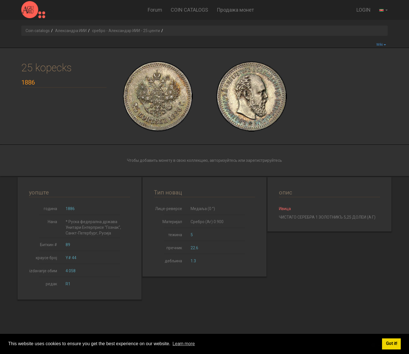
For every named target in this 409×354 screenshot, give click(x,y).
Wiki (381, 45)
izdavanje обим (43, 271)
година (50, 208)
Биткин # (48, 244)
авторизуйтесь (223, 160)
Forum (155, 10)
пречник (174, 248)
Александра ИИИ (71, 30)
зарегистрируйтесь (264, 160)
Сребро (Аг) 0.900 (207, 221)
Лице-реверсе (168, 208)
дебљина (173, 261)
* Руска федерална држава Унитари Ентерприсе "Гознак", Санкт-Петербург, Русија (93, 227)
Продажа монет (235, 10)
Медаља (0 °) (203, 208)
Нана (52, 221)
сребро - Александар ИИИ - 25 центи (126, 30)
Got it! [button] (391, 343)
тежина (175, 234)
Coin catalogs (38, 30)
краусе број (46, 257)
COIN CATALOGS (189, 10)
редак (51, 284)
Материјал (172, 221)
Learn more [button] (183, 343)
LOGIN (363, 10)
